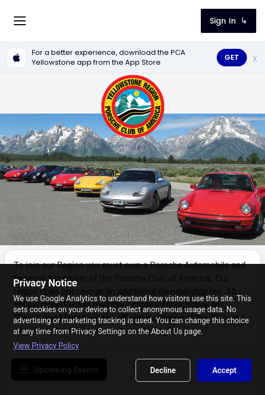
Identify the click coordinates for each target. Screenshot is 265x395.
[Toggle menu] (20, 21)
